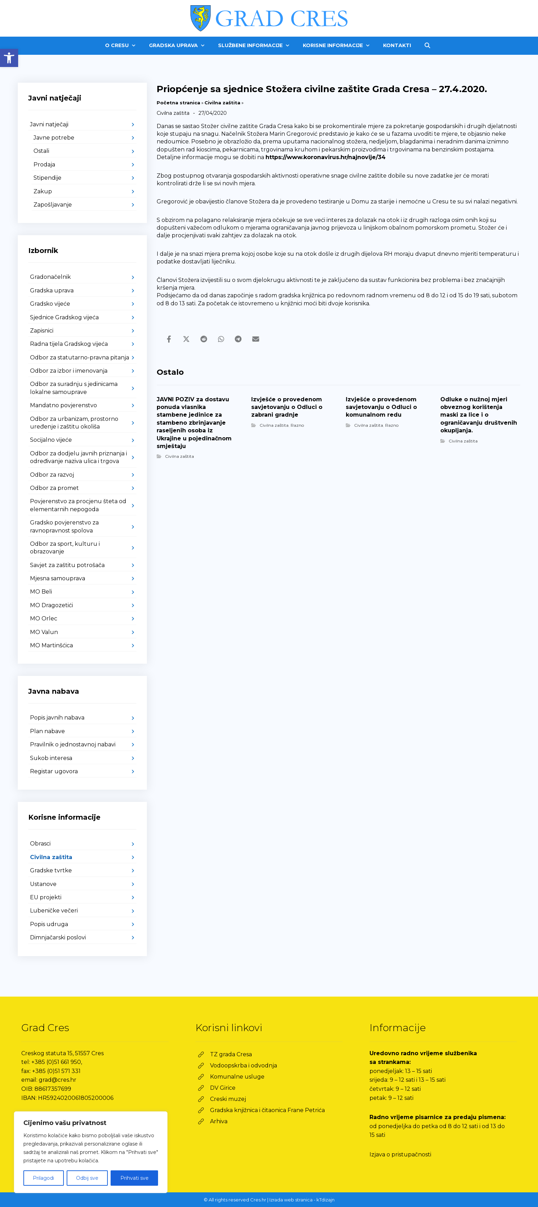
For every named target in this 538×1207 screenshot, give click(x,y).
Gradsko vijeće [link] (50, 303)
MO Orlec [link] (43, 618)
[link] (9, 58)
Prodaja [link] (44, 164)
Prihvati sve (134, 1178)
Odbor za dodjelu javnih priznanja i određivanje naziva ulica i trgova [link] (78, 457)
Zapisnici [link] (41, 330)
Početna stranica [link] (178, 102)
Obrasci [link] (40, 843)
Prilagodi (43, 1178)
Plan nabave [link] (47, 731)
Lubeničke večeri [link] (54, 910)
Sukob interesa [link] (51, 758)
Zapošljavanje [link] (52, 204)
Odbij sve (87, 1178)
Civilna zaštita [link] (222, 102)
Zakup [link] (42, 191)
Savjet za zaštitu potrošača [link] (67, 565)
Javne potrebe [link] (53, 137)
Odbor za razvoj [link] (52, 474)
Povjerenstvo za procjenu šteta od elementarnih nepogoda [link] (78, 505)
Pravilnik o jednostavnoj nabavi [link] (72, 744)
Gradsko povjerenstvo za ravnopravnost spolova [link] (64, 526)
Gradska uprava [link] (52, 290)
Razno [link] (297, 425)
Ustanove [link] (43, 884)
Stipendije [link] (47, 177)
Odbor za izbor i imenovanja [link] (68, 370)
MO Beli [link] (41, 591)
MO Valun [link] (44, 632)
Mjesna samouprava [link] (57, 578)
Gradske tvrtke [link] (51, 870)
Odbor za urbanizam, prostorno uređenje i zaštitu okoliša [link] (74, 423)
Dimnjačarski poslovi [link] (58, 937)
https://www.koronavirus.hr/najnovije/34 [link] (326, 157)
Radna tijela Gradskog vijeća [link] (69, 344)
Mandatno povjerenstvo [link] (63, 405)
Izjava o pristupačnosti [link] (400, 1154)
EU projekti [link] (45, 897)
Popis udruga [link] (49, 924)
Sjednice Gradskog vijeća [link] (64, 317)
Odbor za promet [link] (54, 488)
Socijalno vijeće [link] (51, 440)
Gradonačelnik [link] (50, 277)
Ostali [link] (41, 151)
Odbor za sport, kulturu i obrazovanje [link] (65, 548)
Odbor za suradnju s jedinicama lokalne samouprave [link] (74, 388)
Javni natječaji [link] (49, 124)
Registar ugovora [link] (54, 771)
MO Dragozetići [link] (51, 605)
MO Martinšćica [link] (51, 645)
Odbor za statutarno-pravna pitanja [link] (79, 357)
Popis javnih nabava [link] (57, 717)
